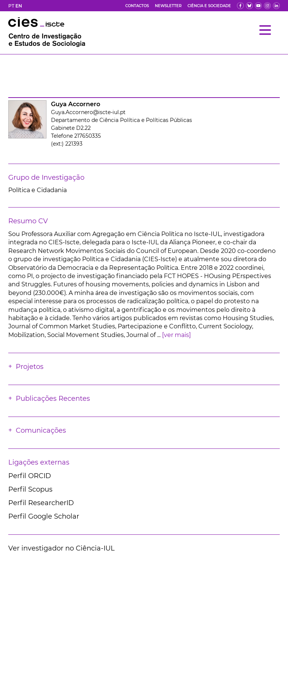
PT (11, 6)
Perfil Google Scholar (43, 516)
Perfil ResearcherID (41, 503)
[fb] (240, 5)
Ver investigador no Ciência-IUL (61, 548)
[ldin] (276, 5)
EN (18, 6)
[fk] (267, 5)
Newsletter (168, 5)
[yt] (258, 5)
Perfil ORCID (29, 476)
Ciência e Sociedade (209, 5)
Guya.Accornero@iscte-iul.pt (88, 112)
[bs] (249, 5)
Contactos (137, 5)
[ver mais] (176, 334)
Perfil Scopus (30, 489)
